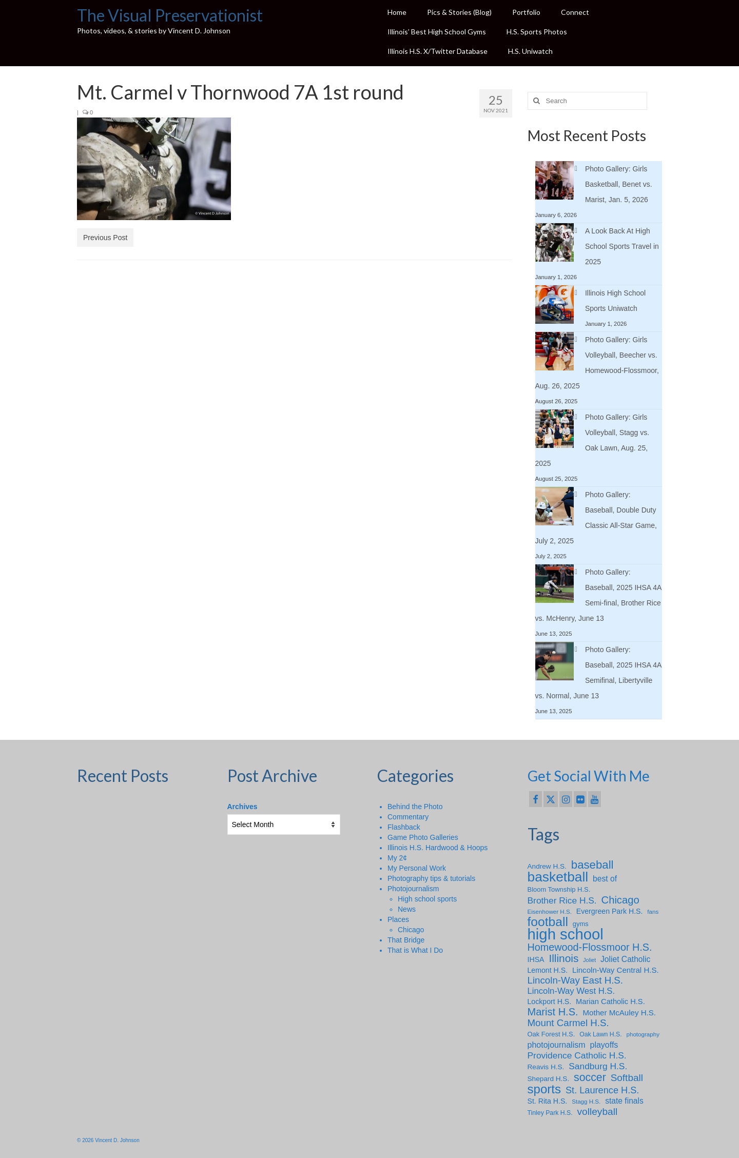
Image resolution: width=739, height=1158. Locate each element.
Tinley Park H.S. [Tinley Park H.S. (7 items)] (550, 1112)
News (407, 909)
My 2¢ (397, 858)
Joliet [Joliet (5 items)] (589, 960)
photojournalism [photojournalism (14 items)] (557, 1044)
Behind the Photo (414, 806)
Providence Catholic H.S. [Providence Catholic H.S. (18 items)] (577, 1055)
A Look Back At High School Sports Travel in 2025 (622, 246)
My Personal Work (416, 868)
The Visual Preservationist (170, 15)
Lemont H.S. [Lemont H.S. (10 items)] (548, 970)
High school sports (427, 899)
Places (398, 919)
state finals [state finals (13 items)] (624, 1100)
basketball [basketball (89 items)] (558, 877)
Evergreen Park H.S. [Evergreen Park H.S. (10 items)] (609, 911)
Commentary (408, 817)
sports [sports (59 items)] (544, 1089)
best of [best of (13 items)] (605, 878)
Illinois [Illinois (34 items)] (563, 958)
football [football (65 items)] (548, 922)
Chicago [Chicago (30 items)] (620, 900)
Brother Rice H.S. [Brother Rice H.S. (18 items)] (562, 900)
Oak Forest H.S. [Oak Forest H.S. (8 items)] (551, 1034)
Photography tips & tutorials (431, 878)
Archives (242, 806)
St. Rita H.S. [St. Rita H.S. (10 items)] (548, 1101)
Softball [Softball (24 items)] (627, 1078)
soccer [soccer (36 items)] (590, 1077)
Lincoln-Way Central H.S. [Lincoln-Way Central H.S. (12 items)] (615, 970)
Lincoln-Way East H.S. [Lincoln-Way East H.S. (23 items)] (576, 980)
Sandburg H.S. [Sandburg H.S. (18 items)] (598, 1066)
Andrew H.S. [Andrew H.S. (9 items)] (547, 866)
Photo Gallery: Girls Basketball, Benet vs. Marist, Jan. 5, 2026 (618, 184)
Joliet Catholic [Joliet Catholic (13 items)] (625, 959)
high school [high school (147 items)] (566, 934)
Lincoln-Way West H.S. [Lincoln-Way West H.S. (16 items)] (571, 991)
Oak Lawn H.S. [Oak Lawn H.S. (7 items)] (600, 1034)
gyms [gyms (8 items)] (581, 924)
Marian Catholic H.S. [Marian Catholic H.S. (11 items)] (610, 1001)
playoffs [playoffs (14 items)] (604, 1044)
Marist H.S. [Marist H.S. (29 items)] (553, 1012)
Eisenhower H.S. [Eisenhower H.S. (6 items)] (550, 911)
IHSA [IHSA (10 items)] (536, 959)
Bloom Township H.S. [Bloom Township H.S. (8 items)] (559, 889)
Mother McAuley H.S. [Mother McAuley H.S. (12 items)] (619, 1012)
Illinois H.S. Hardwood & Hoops (437, 847)
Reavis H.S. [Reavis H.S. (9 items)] (546, 1067)
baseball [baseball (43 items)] (592, 865)
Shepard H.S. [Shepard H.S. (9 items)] (549, 1079)
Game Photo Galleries (422, 837)
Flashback (403, 827)
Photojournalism (413, 889)
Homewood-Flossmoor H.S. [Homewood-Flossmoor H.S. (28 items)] (590, 947)
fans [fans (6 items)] (652, 911)
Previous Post (105, 237)
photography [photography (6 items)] (643, 1034)
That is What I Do (415, 950)
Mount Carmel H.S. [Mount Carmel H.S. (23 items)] (568, 1023)
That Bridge (405, 940)
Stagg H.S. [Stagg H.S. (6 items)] (586, 1101)
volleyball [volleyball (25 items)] (597, 1112)
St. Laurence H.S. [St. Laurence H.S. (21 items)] (602, 1090)
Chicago (411, 930)
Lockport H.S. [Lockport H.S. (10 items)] (550, 1001)
